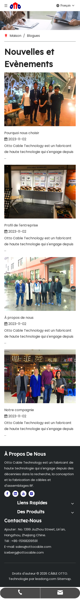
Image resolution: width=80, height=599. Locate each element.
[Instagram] (32, 494)
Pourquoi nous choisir (21, 132)
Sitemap (64, 579)
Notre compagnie (19, 409)
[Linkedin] (15, 494)
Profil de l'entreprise (21, 225)
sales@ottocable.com (33, 546)
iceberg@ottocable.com (24, 552)
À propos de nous (18, 317)
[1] (40, 20)
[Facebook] (7, 494)
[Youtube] (23, 494)
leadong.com (45, 579)
